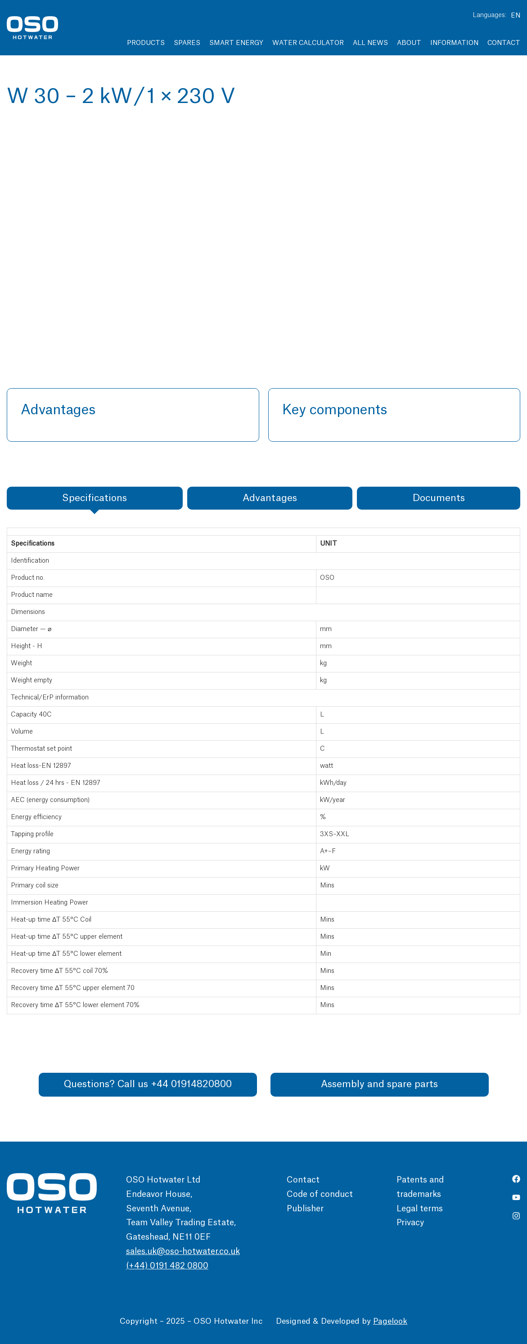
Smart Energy (236, 43)
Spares (187, 43)
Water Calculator (308, 43)
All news (370, 43)
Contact (503, 43)
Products (146, 43)
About (409, 43)
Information (454, 43)
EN (515, 16)
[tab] (95, 498)
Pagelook (390, 1321)
